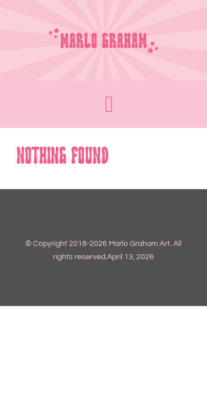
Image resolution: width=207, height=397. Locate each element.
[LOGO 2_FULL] (104, 31)
